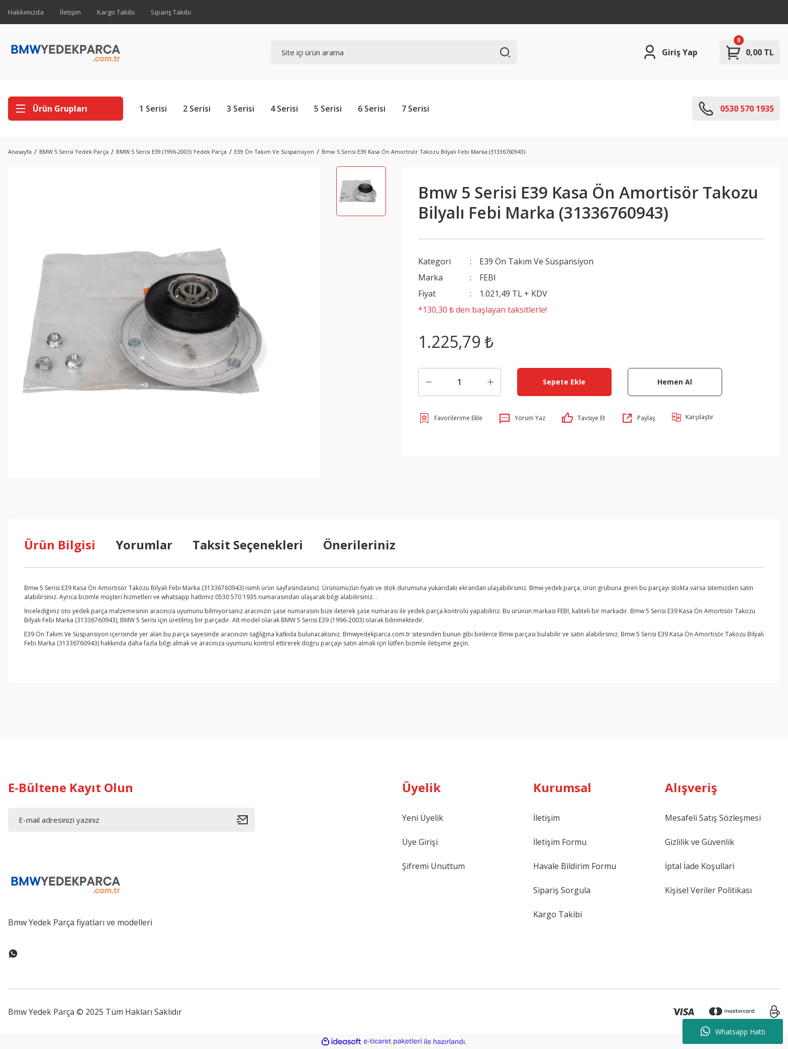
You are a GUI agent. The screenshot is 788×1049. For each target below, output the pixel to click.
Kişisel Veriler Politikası (708, 890)
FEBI (487, 277)
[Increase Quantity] (490, 382)
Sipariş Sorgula (561, 890)
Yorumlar (144, 544)
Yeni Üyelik (422, 817)
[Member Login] (670, 52)
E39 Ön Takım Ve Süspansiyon (536, 261)
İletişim (70, 12)
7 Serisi (415, 108)
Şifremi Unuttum (433, 866)
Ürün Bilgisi (59, 544)
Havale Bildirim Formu (574, 866)
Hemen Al (674, 382)
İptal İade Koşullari (699, 866)
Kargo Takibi (116, 12)
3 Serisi (240, 108)
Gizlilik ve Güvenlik (699, 841)
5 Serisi (328, 108)
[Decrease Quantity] (429, 382)
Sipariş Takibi (171, 12)
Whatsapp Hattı (733, 1031)
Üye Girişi (420, 841)
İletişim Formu (559, 841)
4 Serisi (284, 108)
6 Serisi (371, 108)
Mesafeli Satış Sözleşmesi (713, 817)
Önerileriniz (359, 544)
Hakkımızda (26, 12)
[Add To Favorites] (450, 418)
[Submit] (246, 820)
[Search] (394, 52)
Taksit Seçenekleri (247, 544)
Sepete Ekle (564, 382)
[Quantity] (459, 382)
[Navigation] (65, 109)
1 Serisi (153, 108)
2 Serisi (197, 108)
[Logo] (66, 52)
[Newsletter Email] (131, 820)
